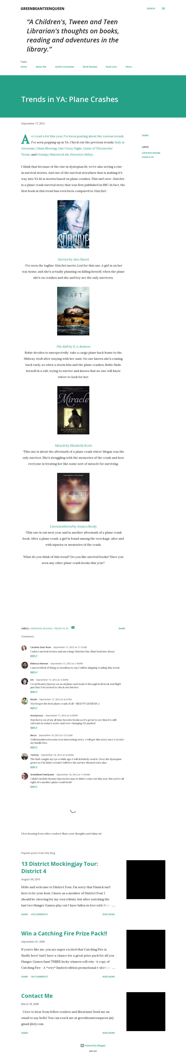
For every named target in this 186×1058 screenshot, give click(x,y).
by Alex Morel (73, 259)
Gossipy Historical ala (65, 154)
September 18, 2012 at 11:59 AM (73, 774)
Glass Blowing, (46, 148)
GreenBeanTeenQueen (42, 8)
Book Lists (111, 66)
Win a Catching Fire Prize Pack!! (64, 933)
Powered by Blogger (93, 1045)
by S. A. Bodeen (73, 346)
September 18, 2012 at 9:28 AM (57, 754)
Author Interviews (64, 66)
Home (24, 66)
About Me (41, 66)
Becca (33, 735)
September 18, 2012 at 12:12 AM (55, 735)
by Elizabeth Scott (73, 445)
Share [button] (145, 135)
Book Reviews (90, 66)
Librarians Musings (151, 152)
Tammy (34, 754)
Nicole (33, 699)
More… (129, 66)
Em (32, 679)
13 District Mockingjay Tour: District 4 (59, 867)
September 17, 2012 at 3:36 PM (52, 679)
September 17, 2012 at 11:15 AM (70, 647)
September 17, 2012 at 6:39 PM (61, 715)
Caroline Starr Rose (40, 647)
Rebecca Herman (39, 663)
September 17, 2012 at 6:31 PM (55, 699)
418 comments (39, 914)
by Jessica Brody (73, 526)
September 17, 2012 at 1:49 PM (67, 663)
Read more (109, 914)
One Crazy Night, (70, 148)
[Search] (151, 8)
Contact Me (37, 995)
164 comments (39, 976)
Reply (33, 656)
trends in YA (147, 157)
